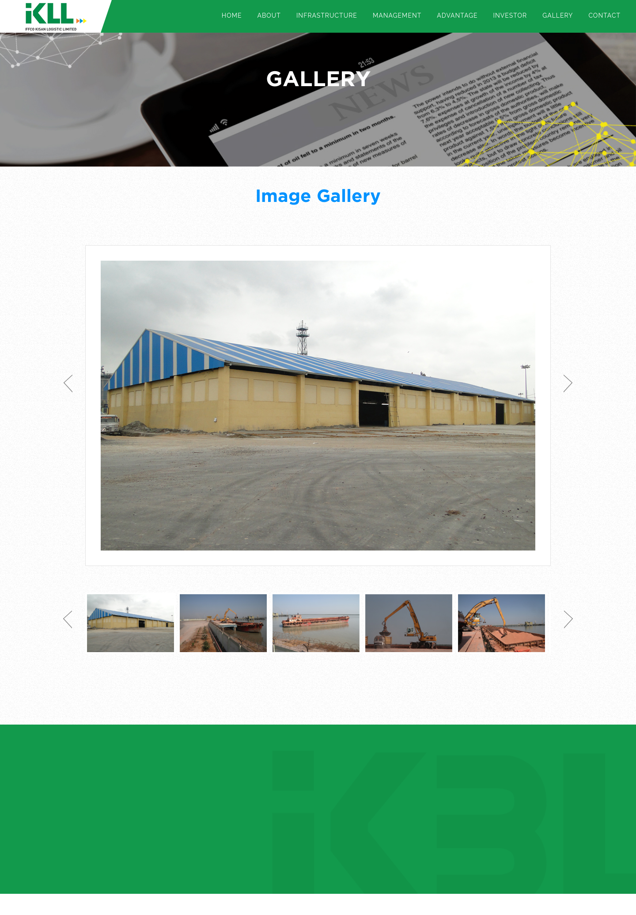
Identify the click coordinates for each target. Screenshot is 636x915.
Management (397, 15)
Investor (510, 15)
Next (568, 383)
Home (232, 15)
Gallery (557, 15)
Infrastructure (326, 15)
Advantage (457, 15)
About (268, 15)
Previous (68, 383)
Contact (604, 15)
